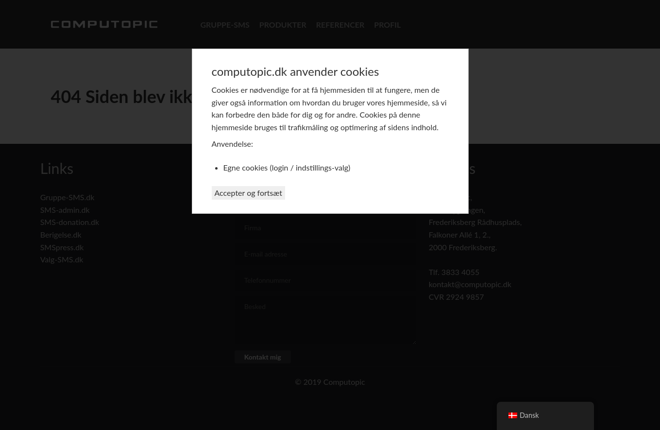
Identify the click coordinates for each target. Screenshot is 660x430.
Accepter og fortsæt (249, 192)
